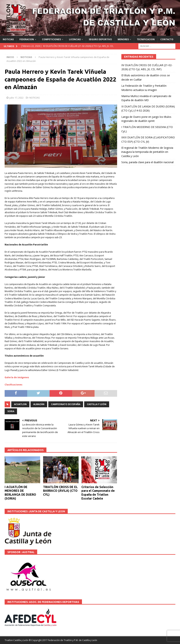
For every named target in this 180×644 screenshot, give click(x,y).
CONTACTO (166, 39)
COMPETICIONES (51, 39)
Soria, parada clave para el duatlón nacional (147, 162)
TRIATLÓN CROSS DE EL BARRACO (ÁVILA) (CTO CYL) (60, 490)
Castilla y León (96, 404)
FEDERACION (26, 39)
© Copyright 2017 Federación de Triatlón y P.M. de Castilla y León (63, 640)
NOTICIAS (8, 39)
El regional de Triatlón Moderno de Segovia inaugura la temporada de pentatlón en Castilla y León (147, 152)
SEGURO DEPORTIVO (100, 39)
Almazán (38, 404)
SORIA (10, 411)
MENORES (123, 39)
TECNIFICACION (146, 39)
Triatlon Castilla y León (16, 640)
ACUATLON (20, 404)
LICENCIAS (75, 39)
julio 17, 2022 (16, 97)
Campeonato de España (65, 404)
